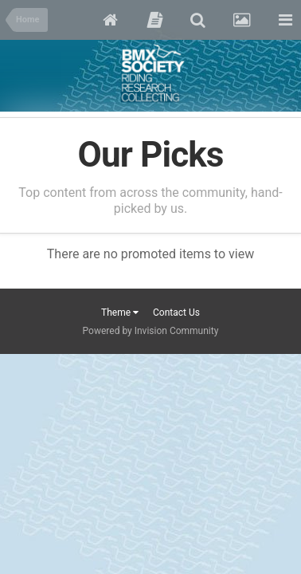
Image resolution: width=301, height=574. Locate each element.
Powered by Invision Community (151, 330)
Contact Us (176, 312)
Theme (120, 312)
